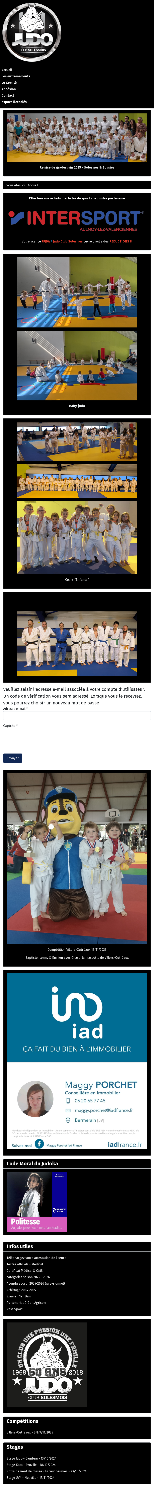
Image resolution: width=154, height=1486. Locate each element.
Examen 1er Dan (19, 1296)
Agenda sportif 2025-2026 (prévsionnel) (36, 1283)
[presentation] (33, 736)
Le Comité (9, 83)
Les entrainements (16, 76)
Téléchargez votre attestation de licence (36, 1258)
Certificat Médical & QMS (25, 1271)
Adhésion (9, 89)
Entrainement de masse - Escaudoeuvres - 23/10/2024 (47, 1471)
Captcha (10, 726)
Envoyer (13, 758)
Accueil (7, 70)
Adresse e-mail (15, 709)
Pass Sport (14, 1309)
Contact (8, 95)
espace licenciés (14, 102)
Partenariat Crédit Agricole (26, 1303)
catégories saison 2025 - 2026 (28, 1277)
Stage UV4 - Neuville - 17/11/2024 (31, 1478)
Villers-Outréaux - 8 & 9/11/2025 (30, 1432)
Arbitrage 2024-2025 (21, 1290)
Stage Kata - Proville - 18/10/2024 (31, 1465)
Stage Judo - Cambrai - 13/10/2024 (32, 1458)
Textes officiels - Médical (25, 1264)
